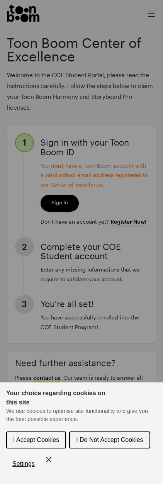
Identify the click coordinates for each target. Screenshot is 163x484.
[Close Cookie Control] (48, 459)
